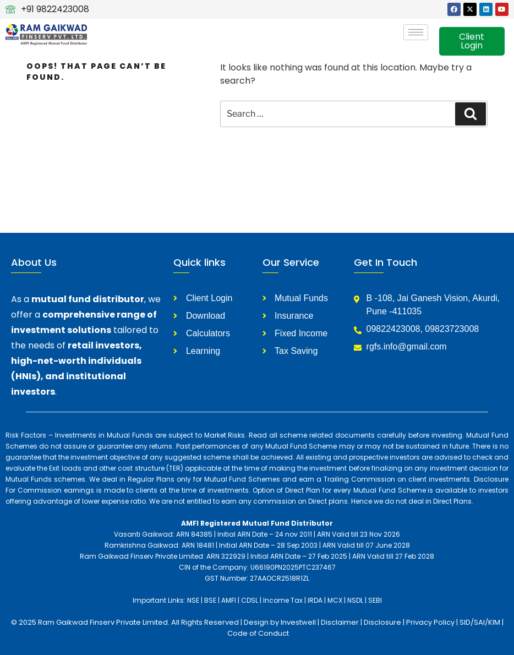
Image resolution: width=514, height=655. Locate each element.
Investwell (298, 622)
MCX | (336, 600)
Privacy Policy (430, 622)
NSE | (195, 600)
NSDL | (357, 600)
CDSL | (251, 600)
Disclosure (383, 622)
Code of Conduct (258, 633)
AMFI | (230, 600)
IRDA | (317, 600)
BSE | (212, 600)
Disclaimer (340, 622)
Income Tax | (284, 600)
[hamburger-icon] (415, 32)
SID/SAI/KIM (480, 622)
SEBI (375, 600)
